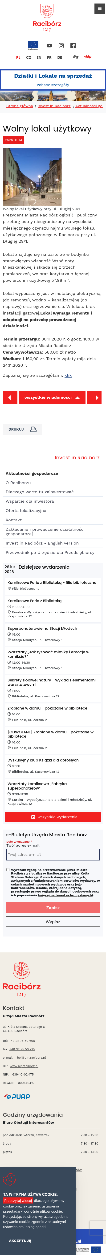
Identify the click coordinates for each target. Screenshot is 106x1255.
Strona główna (19, 106)
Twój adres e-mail (53, 844)
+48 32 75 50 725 (22, 1049)
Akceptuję (20, 1240)
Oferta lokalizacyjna (26, 510)
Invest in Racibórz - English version (42, 543)
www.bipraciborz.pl (24, 1066)
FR (49, 57)
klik (68, 375)
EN (39, 57)
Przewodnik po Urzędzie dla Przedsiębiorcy (50, 552)
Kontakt (14, 519)
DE (59, 57)
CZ (28, 57)
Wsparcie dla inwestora (30, 501)
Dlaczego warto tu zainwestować (40, 491)
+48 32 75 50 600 (22, 1041)
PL (18, 57)
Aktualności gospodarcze (32, 473)
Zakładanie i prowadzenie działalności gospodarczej (45, 531)
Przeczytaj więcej (18, 1200)
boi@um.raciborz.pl (31, 1057)
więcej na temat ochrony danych (65, 895)
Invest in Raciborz (54, 106)
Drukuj (22, 429)
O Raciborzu (18, 482)
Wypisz (53, 921)
